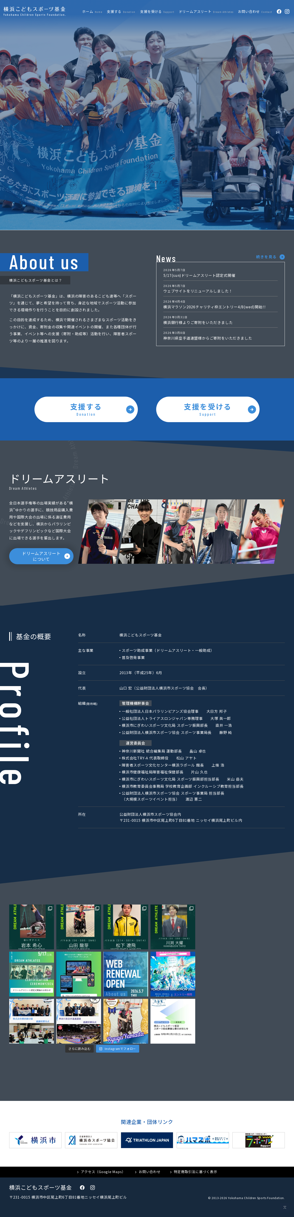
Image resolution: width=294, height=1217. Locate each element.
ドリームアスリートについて (41, 556)
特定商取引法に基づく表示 (195, 1171)
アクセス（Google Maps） (103, 1171)
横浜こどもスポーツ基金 (40, 1187)
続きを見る (266, 256)
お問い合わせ (150, 1171)
